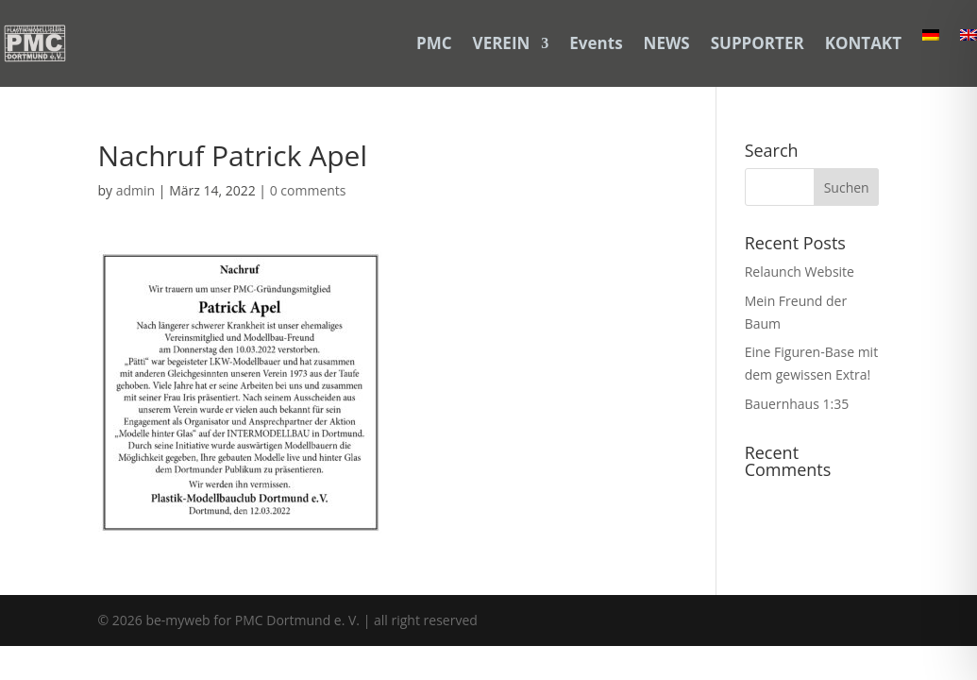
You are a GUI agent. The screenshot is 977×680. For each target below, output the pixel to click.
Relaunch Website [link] (799, 271)
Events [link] (595, 43)
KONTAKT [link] (863, 43)
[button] (847, 187)
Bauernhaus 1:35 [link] (797, 404)
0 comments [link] (308, 190)
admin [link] (135, 190)
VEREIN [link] (502, 43)
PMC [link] (434, 43)
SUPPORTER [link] (757, 43)
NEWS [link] (667, 43)
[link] (35, 43)
